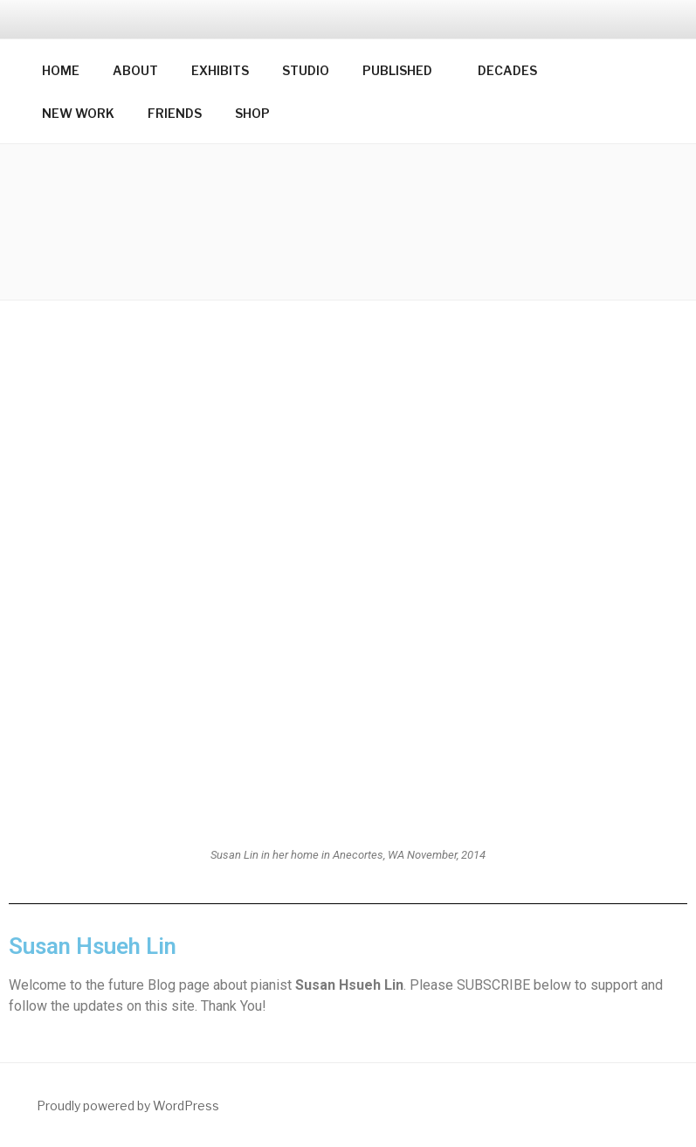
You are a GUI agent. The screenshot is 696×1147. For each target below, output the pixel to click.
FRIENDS (175, 113)
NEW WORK (78, 113)
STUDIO (305, 70)
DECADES (507, 70)
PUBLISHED (405, 70)
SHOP (252, 113)
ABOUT (135, 70)
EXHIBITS (220, 70)
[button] (348, 222)
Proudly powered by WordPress (128, 1105)
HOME (60, 70)
